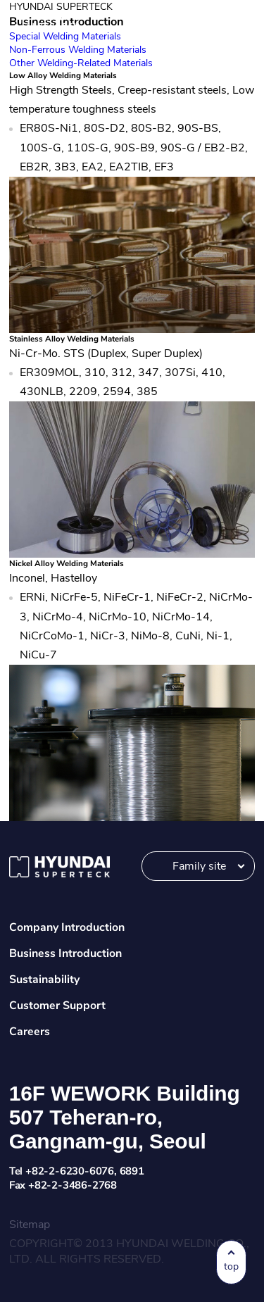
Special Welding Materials (65, 36)
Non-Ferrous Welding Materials (77, 49)
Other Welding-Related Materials (81, 63)
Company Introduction (67, 927)
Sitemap (29, 1224)
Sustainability (44, 979)
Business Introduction (65, 953)
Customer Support (57, 1005)
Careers (29, 1031)
